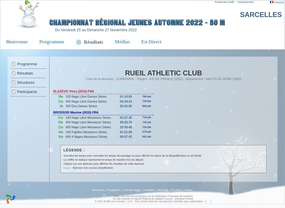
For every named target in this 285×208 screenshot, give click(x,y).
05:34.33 (126, 101)
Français (277, 2)
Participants (27, 92)
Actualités (149, 190)
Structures (26, 82)
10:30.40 (126, 127)
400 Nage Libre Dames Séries (86, 101)
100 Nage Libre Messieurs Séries (88, 117)
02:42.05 (126, 106)
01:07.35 (126, 117)
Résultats (25, 73)
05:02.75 (126, 122)
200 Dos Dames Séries (81, 106)
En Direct (151, 41)
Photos (189, 190)
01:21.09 (126, 132)
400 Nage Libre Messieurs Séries (88, 122)
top (208, 201)
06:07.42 (126, 136)
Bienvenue (17, 41)
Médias (122, 41)
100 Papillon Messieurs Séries (86, 132)
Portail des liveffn (224, 2)
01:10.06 (126, 96)
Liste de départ (132, 190)
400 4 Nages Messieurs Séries (86, 136)
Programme (51, 41)
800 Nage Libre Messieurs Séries (88, 127)
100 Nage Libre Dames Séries (86, 96)
